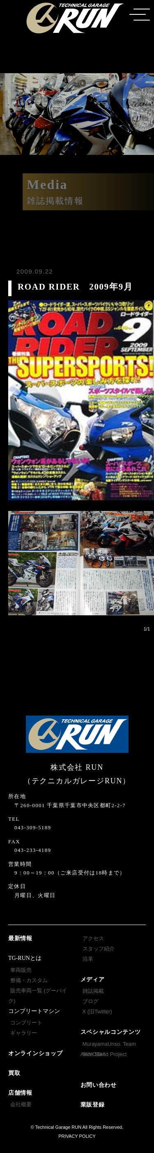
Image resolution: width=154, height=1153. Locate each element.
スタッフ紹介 (99, 949)
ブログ (91, 1001)
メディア (92, 979)
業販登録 (92, 1105)
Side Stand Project (105, 1054)
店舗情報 (20, 1093)
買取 (14, 1073)
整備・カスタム (29, 980)
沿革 (88, 959)
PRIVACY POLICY (77, 1136)
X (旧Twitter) (97, 1011)
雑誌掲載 (93, 991)
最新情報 (20, 938)
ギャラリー (23, 1033)
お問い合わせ (98, 1085)
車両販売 (21, 970)
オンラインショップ (35, 1053)
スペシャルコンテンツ (110, 1032)
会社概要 (21, 1104)
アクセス (93, 938)
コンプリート (26, 1023)
